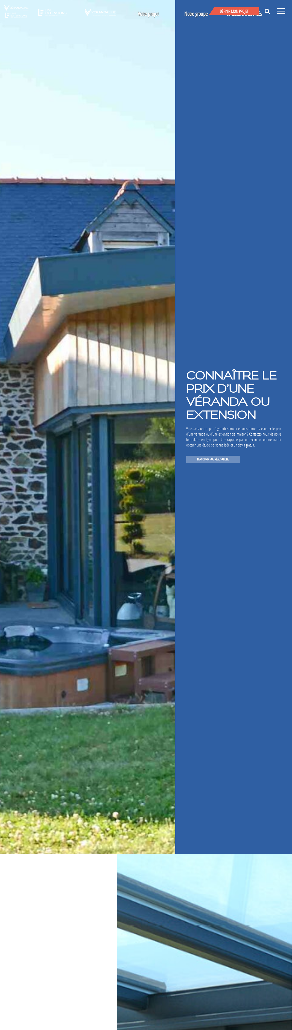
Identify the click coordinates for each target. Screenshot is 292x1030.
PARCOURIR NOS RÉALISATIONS (213, 459)
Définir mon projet (234, 11)
